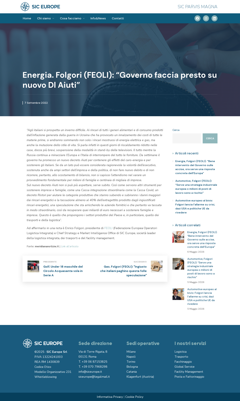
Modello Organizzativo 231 (53, 372)
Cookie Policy (134, 397)
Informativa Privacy (110, 397)
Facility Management (188, 372)
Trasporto (181, 357)
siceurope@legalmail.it (94, 377)
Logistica (180, 352)
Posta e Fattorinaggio (189, 377)
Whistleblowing (45, 377)
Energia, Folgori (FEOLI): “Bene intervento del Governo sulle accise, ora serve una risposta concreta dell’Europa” (195, 167)
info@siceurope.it (90, 372)
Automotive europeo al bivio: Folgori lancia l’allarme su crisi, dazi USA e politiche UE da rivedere (195, 206)
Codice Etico (42, 367)
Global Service (184, 367)
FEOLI (108, 228)
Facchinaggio (183, 362)
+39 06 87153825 (94, 362)
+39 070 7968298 (94, 367)
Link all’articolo (69, 246)
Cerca (176, 130)
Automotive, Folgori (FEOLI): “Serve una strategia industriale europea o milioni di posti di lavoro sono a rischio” (196, 187)
